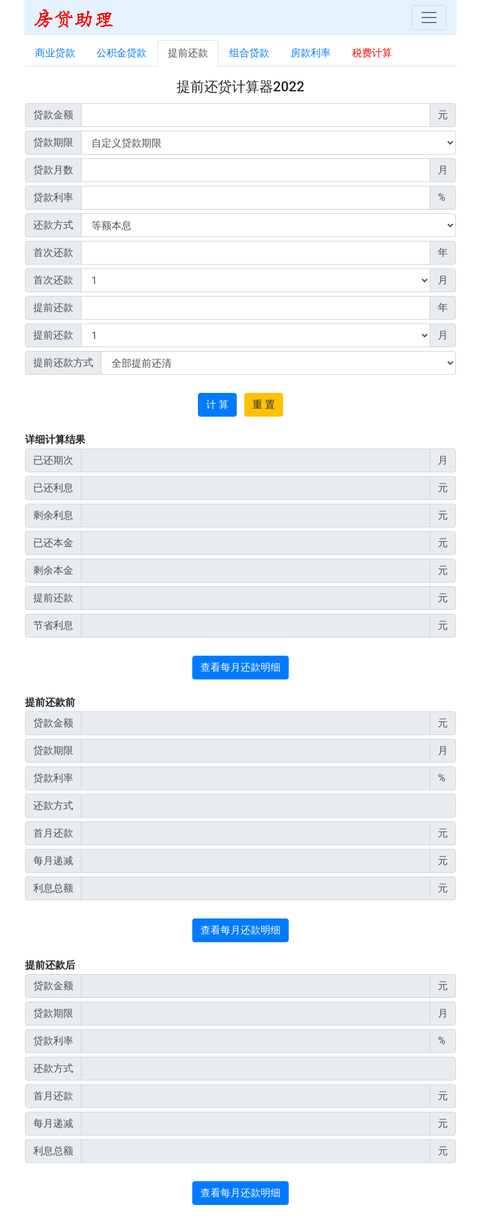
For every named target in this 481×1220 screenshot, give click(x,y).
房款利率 (311, 53)
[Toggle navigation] (429, 17)
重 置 (263, 404)
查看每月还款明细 (240, 667)
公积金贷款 (121, 53)
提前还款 (188, 53)
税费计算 (372, 53)
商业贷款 (55, 53)
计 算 (217, 404)
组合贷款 (249, 53)
